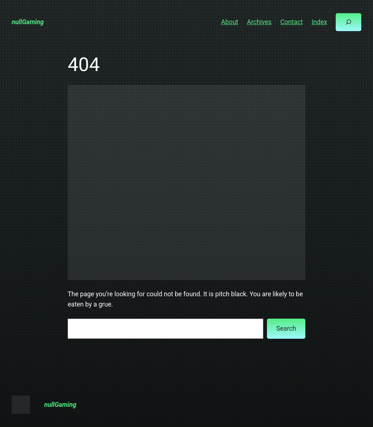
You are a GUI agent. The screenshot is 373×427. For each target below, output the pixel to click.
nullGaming (28, 22)
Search (286, 328)
